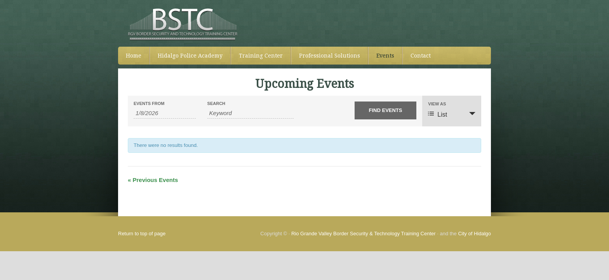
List (437, 114)
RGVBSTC (304, 23)
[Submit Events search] (386, 110)
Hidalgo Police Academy (190, 55)
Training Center (261, 55)
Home (133, 55)
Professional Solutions (329, 55)
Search (216, 104)
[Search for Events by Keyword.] (250, 113)
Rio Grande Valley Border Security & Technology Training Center (363, 233)
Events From (149, 104)
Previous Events (153, 180)
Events (385, 55)
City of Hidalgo (474, 233)
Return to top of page (141, 233)
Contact (421, 55)
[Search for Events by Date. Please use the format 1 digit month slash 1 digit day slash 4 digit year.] (165, 113)
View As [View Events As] (437, 104)
